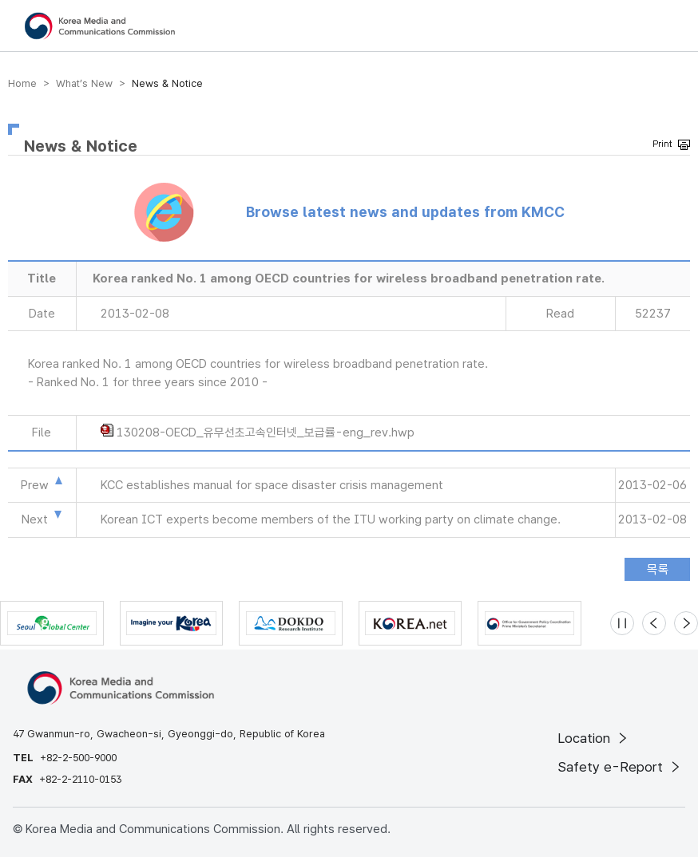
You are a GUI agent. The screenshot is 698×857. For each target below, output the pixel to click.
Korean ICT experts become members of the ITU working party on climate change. (331, 519)
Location (593, 738)
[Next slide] (686, 623)
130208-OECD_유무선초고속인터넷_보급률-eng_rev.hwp (265, 432)
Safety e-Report (620, 767)
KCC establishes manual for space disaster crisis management (272, 485)
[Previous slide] (654, 623)
